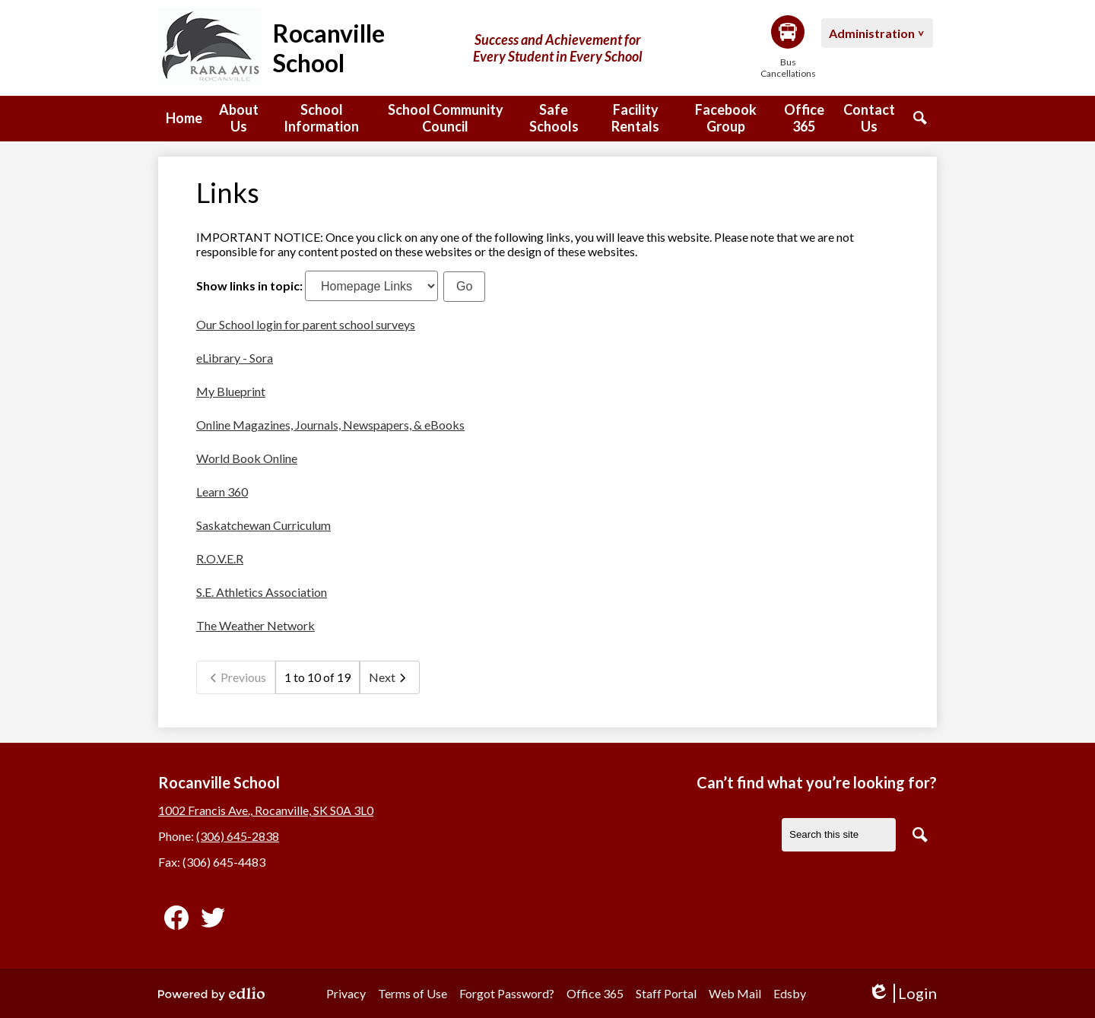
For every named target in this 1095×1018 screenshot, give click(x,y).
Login (902, 993)
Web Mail (735, 993)
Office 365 (595, 993)
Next (390, 677)
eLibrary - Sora (234, 357)
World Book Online (246, 458)
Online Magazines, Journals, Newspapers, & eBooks (330, 424)
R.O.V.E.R (219, 558)
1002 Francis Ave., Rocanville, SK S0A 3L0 (265, 810)
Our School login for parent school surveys (305, 324)
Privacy (346, 993)
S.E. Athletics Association (261, 592)
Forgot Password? (506, 993)
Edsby (789, 993)
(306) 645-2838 (237, 836)
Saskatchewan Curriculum (263, 525)
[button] (239, 118)
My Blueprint (230, 391)
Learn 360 (222, 491)
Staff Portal (666, 993)
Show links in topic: (249, 285)
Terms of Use (412, 993)
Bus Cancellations (787, 47)
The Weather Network (255, 625)
